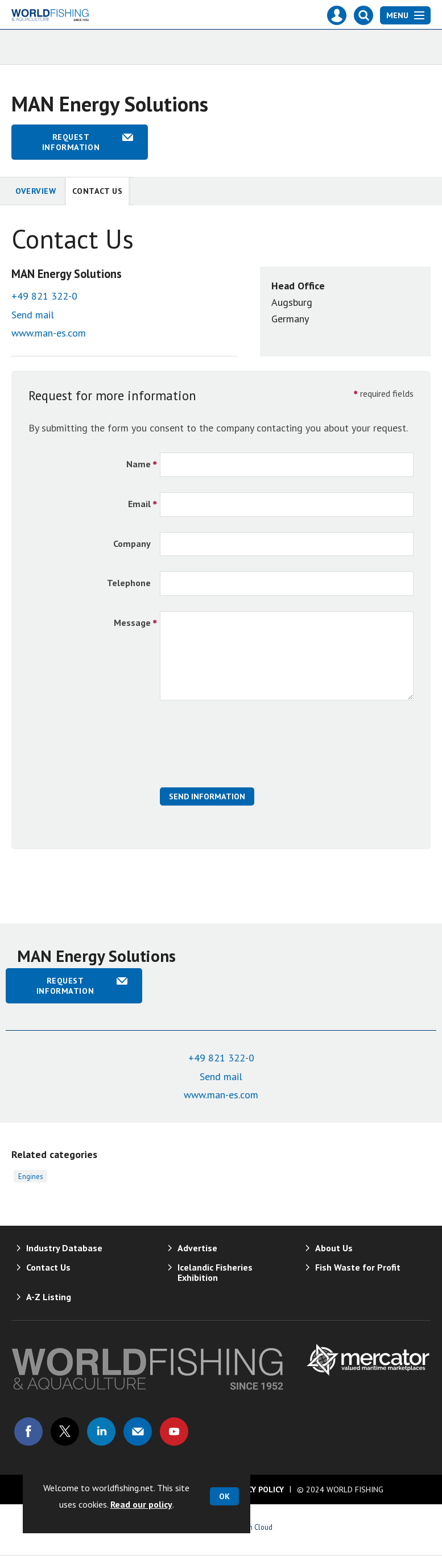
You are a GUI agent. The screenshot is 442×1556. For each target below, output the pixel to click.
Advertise (197, 1248)
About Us (334, 1248)
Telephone (129, 582)
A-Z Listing (48, 1296)
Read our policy (141, 1504)
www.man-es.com (48, 332)
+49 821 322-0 (44, 295)
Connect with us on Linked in (101, 1431)
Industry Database (64, 1248)
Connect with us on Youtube (174, 1431)
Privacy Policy (255, 1489)
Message (132, 622)
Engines (30, 1176)
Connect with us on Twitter (65, 1431)
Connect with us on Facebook (28, 1431)
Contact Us (97, 191)
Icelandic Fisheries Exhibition (215, 1272)
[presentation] (246, 750)
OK (224, 1496)
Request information (71, 142)
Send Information (207, 796)
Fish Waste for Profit (357, 1267)
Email (139, 503)
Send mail (32, 314)
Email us (137, 1431)
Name (138, 464)
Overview (35, 191)
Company (132, 543)
